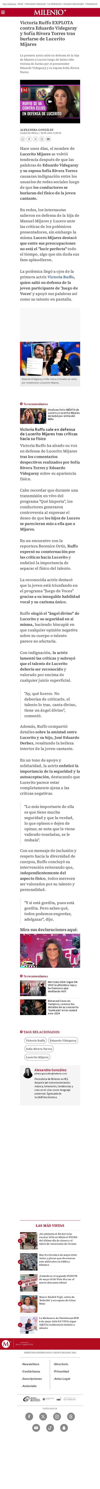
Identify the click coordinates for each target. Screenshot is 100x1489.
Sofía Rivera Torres (39, 1049)
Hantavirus (91, 4)
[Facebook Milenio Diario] (29, 1416)
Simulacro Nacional (35, 4)
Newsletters (31, 1364)
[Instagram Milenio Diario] (57, 1416)
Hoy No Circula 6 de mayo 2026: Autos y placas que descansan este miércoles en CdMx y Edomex (58, 1260)
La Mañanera (55, 4)
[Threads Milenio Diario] (71, 1416)
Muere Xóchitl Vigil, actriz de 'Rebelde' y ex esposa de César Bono (57, 1300)
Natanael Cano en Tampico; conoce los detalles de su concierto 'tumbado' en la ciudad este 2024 (63, 1007)
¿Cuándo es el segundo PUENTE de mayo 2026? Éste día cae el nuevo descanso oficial (58, 1279)
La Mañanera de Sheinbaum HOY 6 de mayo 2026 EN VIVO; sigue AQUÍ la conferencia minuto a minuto (59, 1323)
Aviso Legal (62, 1378)
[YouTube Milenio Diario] (36, 1428)
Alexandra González (36, 130)
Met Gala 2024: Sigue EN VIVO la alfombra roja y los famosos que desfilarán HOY (63, 986)
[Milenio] (50, 12)
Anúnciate (30, 1386)
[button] (3, 13)
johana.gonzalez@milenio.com (50, 1073)
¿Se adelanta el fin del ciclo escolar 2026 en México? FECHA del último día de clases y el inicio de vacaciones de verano (58, 1239)
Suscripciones (32, 1378)
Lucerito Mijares (37, 1057)
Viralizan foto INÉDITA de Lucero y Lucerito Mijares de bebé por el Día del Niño (64, 414)
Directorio (61, 1364)
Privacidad (61, 1371)
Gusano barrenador (74, 4)
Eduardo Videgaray (63, 1040)
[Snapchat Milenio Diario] (64, 1428)
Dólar (20, 4)
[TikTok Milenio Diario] (50, 1428)
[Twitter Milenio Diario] (43, 1416)
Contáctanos (31, 1371)
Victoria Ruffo (61, 277)
